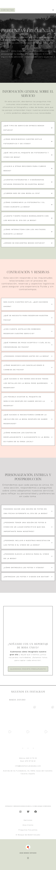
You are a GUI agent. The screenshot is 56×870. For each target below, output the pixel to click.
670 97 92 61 (30, 761)
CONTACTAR (7, 10)
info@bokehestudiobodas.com (28, 766)
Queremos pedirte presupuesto (28, 669)
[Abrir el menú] (28, 858)
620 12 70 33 (31, 758)
